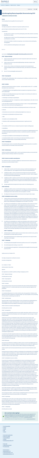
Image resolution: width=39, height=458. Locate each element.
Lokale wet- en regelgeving (5, 5)
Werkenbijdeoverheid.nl (7, 454)
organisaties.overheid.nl (28, 417)
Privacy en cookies (6, 436)
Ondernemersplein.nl (7, 452)
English (4, 429)
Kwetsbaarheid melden (7, 440)
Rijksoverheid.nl (6, 451)
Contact (4, 427)
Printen (35, 9)
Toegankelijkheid (6, 437)
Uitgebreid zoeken (13, 5)
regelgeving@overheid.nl (31, 418)
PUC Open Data (6, 446)
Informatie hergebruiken (8, 435)
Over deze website (6, 426)
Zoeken (4, 431)
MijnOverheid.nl (6, 449)
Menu (36, 1)
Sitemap (4, 439)
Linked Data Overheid (7, 445)
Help (4, 430)
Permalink (30, 9)
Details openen (1, 12)
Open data (5, 443)
